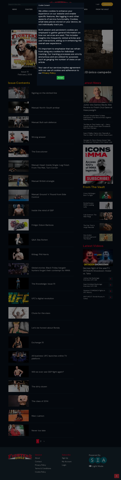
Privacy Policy (49, 73)
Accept (60, 78)
